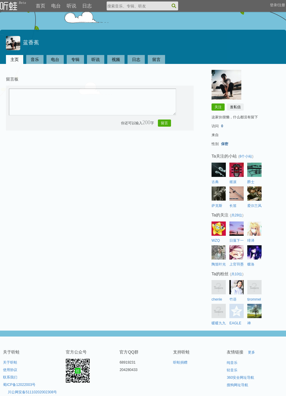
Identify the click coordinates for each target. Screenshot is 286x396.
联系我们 (10, 377)
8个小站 (246, 156)
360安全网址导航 (240, 377)
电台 (56, 5)
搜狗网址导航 (237, 385)
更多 (251, 352)
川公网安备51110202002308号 (32, 392)
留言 (156, 59)
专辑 (75, 59)
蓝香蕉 (22, 42)
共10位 (236, 274)
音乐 (35, 59)
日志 (87, 5)
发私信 (235, 107)
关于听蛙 (10, 362)
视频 (116, 59)
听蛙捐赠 (180, 362)
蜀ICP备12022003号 (19, 385)
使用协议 (10, 370)
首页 (40, 5)
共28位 (236, 215)
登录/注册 (277, 5)
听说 (71, 5)
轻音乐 (232, 370)
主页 (14, 59)
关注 (218, 107)
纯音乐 (232, 363)
